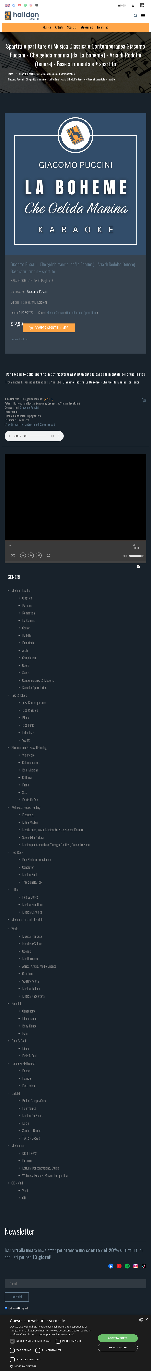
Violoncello (28, 755)
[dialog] (75, 1343)
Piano (25, 784)
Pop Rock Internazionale (36, 859)
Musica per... (18, 1145)
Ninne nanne (29, 1018)
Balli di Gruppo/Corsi (34, 1100)
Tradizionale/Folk (32, 882)
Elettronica (28, 1085)
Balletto (26, 635)
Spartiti (71, 27)
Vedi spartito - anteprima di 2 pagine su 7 (30, 424)
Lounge (26, 1078)
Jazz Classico (30, 710)
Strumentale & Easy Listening (29, 747)
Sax (24, 792)
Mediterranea (30, 958)
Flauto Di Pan (30, 799)
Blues (25, 717)
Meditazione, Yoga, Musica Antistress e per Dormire (53, 829)
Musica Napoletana (33, 996)
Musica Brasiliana (32, 904)
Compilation (29, 657)
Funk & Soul (18, 1040)
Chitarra (27, 777)
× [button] (146, 1319)
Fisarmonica (29, 1108)
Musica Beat (29, 874)
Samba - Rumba (31, 1130)
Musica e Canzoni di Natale (27, 919)
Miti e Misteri (30, 822)
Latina (14, 889)
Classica (27, 598)
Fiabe (25, 1033)
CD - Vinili (17, 1182)
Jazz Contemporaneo (34, 702)
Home (10, 74)
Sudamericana (30, 981)
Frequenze (28, 814)
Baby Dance (29, 1025)
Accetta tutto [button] (118, 1338)
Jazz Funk (28, 725)
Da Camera (28, 620)
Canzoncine (29, 1010)
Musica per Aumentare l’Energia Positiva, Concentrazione (56, 844)
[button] (52, 1366)
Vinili (25, 1190)
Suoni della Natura (33, 837)
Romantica (28, 612)
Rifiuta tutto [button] (118, 1347)
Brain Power (29, 1153)
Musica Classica (56, 312)
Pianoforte (28, 642)
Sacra (25, 672)
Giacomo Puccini (37, 291)
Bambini (16, 1003)
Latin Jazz (28, 732)
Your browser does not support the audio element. (34, 436)
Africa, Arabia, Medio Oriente (39, 966)
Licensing (102, 27)
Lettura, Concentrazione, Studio (40, 1168)
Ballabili (15, 1093)
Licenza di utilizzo (19, 339)
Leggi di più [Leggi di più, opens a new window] (67, 1334)
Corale (26, 627)
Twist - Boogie (31, 1138)
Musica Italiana (31, 988)
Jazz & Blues (19, 695)
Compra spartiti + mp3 (48, 327)
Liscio (25, 1123)
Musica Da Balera (32, 1115)
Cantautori (28, 867)
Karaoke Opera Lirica (85, 312)
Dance (26, 1070)
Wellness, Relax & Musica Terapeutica (45, 1175)
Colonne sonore (31, 762)
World (14, 928)
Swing (26, 740)
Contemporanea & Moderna (38, 680)
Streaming (86, 27)
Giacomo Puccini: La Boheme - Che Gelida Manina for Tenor (101, 382)
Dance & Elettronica (23, 1063)
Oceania (26, 951)
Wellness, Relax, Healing (26, 807)
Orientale (27, 973)
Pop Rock (17, 852)
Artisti (59, 27)
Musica (47, 27)
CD (24, 1197)
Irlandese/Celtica (32, 943)
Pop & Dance (30, 897)
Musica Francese (32, 936)
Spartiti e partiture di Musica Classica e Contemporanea (47, 74)
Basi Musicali (30, 769)
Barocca (27, 605)
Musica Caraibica (32, 912)
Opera (69, 312)
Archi (25, 650)
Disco (25, 1048)
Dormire (27, 1160)
